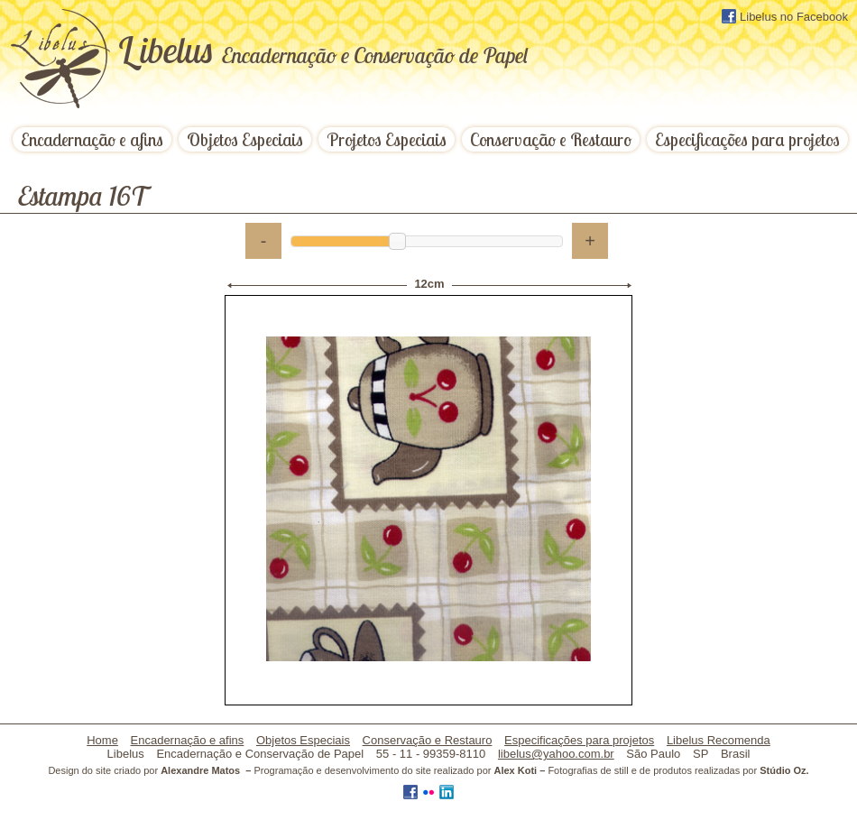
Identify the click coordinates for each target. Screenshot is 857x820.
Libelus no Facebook (785, 16)
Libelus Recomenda (718, 740)
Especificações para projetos (747, 139)
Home (102, 740)
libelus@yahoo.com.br (556, 753)
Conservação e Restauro (550, 139)
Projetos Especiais (387, 139)
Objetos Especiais (245, 139)
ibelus (322, 49)
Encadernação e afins (92, 139)
